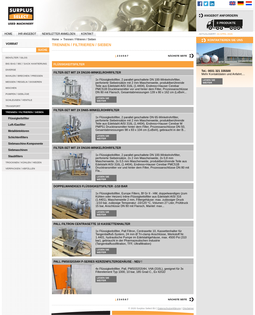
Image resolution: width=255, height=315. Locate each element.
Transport (13, 106)
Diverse (11, 69)
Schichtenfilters (18, 137)
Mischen (11, 88)
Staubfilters (15, 156)
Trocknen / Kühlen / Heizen (24, 162)
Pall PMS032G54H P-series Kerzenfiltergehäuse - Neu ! (98, 261)
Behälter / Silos (16, 57)
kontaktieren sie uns (225, 40)
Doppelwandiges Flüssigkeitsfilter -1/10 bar (90, 186)
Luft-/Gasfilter (17, 124)
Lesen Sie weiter (103, 99)
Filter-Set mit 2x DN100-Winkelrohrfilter (87, 72)
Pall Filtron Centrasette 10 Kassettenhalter (92, 223)
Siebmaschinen (17, 150)
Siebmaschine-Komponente (25, 143)
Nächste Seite (177, 56)
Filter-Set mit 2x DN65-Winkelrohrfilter (86, 110)
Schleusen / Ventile (19, 100)
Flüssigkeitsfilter (18, 118)
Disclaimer (188, 308)
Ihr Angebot (27, 33)
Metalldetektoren (18, 131)
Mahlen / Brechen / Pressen (24, 76)
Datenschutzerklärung (169, 308)
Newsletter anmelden (58, 33)
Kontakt (87, 33)
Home (8, 33)
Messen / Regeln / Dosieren (24, 82)
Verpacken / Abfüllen (20, 168)
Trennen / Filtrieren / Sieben (25, 112)
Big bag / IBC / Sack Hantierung (26, 63)
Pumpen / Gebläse (17, 94)
